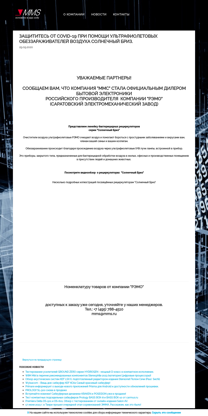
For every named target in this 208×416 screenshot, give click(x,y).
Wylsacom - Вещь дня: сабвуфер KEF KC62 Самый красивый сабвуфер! (67, 382)
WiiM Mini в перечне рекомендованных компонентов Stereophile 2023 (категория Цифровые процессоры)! (88, 375)
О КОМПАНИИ (74, 14)
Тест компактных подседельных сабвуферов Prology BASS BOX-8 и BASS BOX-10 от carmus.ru (81, 397)
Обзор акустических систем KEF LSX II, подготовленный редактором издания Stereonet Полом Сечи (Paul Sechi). (92, 379)
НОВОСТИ (98, 14)
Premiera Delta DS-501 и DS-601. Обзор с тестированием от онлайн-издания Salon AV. (76, 401)
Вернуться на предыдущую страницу (42, 360)
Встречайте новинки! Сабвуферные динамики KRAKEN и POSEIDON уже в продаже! (75, 393)
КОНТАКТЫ (121, 14)
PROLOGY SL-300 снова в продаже (46, 390)
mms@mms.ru (104, 313)
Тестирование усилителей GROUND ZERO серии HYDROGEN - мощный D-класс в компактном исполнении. (89, 371)
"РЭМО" (137, 287)
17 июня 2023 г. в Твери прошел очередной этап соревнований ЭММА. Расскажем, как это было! (83, 404)
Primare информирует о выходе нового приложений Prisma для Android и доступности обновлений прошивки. (91, 386)
